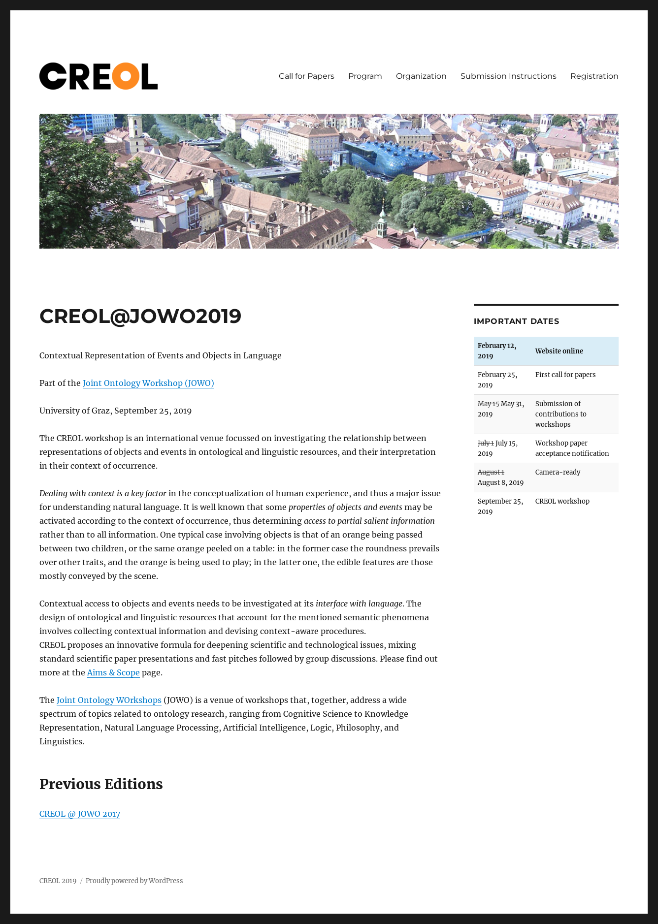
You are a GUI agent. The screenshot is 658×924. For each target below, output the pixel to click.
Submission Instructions (509, 76)
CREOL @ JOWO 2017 (79, 814)
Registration (594, 76)
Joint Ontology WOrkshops (109, 700)
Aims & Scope (113, 672)
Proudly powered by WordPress (134, 881)
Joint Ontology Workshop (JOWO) (148, 383)
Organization (421, 76)
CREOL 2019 (58, 881)
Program (365, 76)
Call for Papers (306, 76)
